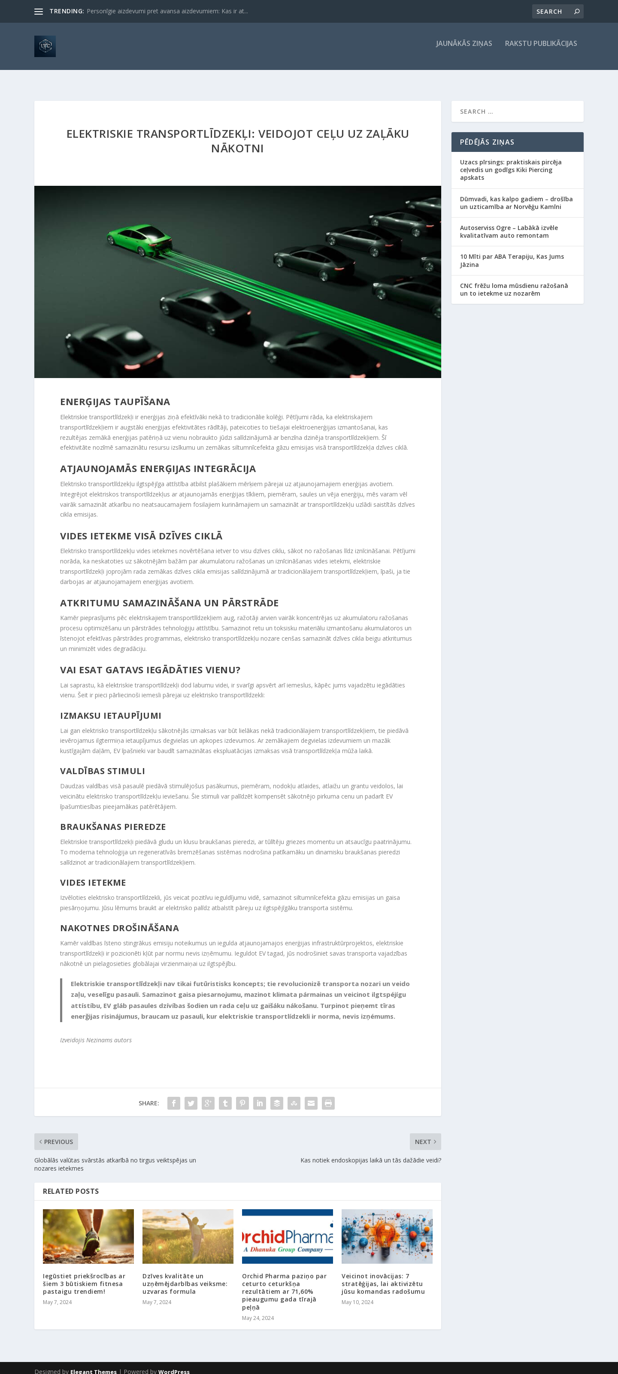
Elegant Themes (93, 1364)
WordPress (174, 1364)
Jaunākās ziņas (464, 50)
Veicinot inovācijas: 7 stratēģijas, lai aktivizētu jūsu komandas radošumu (383, 1276)
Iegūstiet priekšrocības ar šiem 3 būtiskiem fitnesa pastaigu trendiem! (84, 1276)
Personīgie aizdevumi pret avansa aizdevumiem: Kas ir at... (167, 11)
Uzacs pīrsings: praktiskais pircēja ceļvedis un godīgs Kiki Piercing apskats (511, 162)
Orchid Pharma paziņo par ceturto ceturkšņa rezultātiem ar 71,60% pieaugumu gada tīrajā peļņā (284, 1284)
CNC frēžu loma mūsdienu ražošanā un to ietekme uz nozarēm (514, 282)
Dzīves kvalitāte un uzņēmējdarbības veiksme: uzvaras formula (184, 1276)
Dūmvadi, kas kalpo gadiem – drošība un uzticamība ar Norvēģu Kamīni (516, 195)
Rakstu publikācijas (541, 50)
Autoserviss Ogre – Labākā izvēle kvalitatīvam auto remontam (509, 224)
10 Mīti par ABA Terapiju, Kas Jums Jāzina (512, 252)
